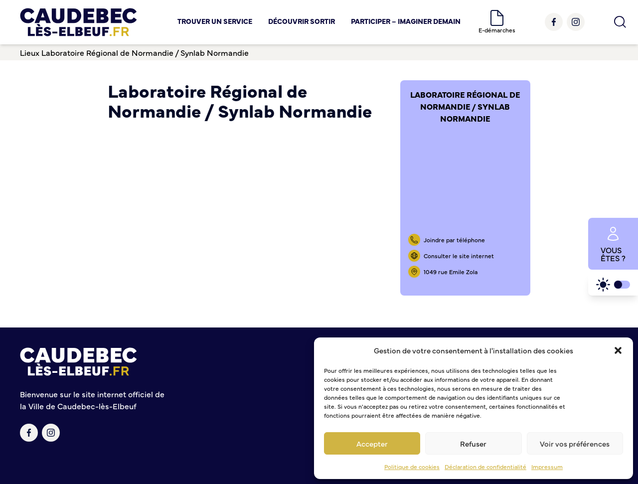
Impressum (547, 467)
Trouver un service (214, 21)
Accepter (372, 443)
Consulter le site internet (459, 256)
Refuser (473, 443)
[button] (618, 350)
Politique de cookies (412, 467)
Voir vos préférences (575, 443)
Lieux (29, 52)
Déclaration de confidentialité (485, 467)
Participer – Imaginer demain (406, 21)
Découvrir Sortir (301, 21)
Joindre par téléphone (454, 240)
